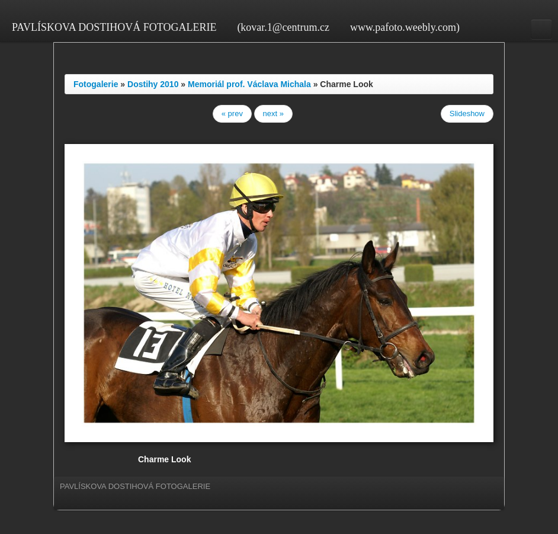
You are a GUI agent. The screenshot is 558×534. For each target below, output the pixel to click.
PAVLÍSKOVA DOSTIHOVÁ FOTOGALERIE (114, 27)
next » (273, 113)
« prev (232, 113)
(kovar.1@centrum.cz (283, 27)
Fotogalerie (95, 84)
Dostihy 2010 (152, 84)
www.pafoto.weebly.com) (405, 27)
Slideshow (467, 113)
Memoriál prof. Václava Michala (249, 84)
